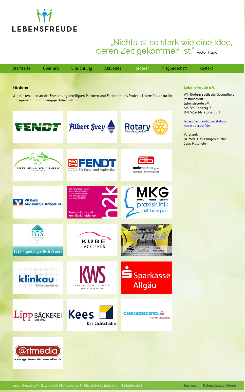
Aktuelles (112, 68)
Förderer (141, 68)
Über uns (51, 68)
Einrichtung (81, 68)
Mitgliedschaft (174, 68)
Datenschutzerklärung (219, 385)
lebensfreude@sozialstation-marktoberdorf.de (205, 123)
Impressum (192, 385)
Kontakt (206, 68)
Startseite (22, 68)
